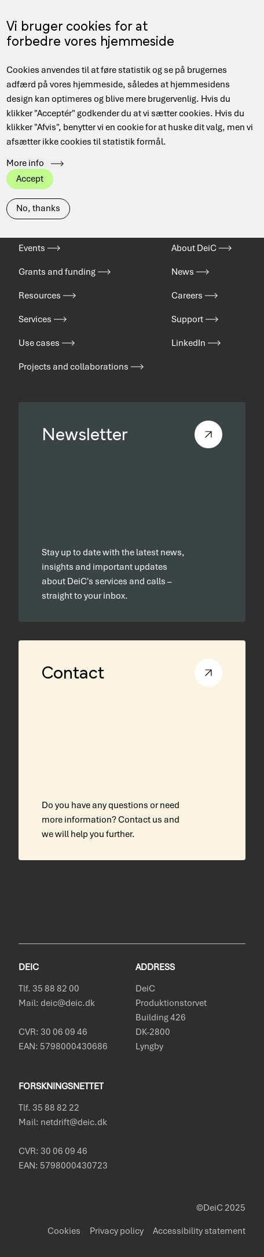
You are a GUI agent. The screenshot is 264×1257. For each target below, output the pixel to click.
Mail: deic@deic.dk (57, 1003)
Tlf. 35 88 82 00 (49, 988)
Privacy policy (117, 1231)
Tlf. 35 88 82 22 (49, 1108)
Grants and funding (57, 272)
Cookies (63, 1231)
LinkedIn (188, 343)
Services (35, 319)
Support (187, 319)
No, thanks (38, 188)
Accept (29, 159)
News (182, 272)
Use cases (39, 343)
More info (25, 144)
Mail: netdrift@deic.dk (63, 1122)
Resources (40, 295)
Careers (187, 295)
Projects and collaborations (74, 367)
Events (32, 248)
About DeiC (194, 248)
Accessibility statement (199, 1231)
